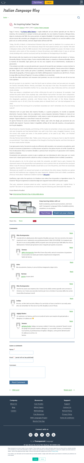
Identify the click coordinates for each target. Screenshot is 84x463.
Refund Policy (67, 411)
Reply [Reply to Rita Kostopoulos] (71, 233)
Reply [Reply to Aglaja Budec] (71, 311)
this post (46, 174)
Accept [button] (35, 459)
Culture (36, 27)
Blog (13, 407)
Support (67, 404)
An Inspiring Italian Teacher (26, 24)
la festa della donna (37, 194)
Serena (22, 27)
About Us (13, 404)
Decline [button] (42, 459)
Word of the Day (39, 421)
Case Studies (38, 404)
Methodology (39, 411)
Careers (13, 411)
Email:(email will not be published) (21, 357)
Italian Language (44, 27)
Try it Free (38, 2)
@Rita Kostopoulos (28, 252)
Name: (12, 349)
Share (20, 221)
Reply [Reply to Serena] (71, 247)
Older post (15, 390)
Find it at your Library (63, 213)
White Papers (38, 407)
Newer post (68, 390)
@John (23, 276)
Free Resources (38, 414)
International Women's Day (22, 194)
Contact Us (67, 407)
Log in (49, 2)
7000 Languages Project (38, 418)
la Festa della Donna (28, 32)
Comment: (12, 365)
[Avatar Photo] (13, 235)
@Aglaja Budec (26, 326)
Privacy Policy (55, 451)
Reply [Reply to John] (71, 262)
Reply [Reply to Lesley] (71, 298)
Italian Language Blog (21, 10)
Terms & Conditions (67, 418)
